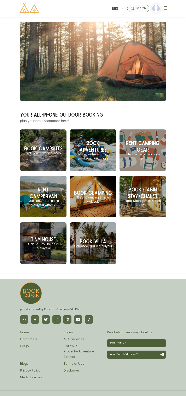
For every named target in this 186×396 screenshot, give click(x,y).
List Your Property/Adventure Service (79, 352)
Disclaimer (71, 371)
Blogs (24, 364)
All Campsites (74, 339)
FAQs (24, 346)
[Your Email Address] (136, 355)
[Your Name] (136, 343)
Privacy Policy (30, 371)
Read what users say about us (129, 333)
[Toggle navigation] (165, 8)
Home (24, 333)
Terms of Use (74, 364)
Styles (68, 333)
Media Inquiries (31, 378)
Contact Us (28, 339)
